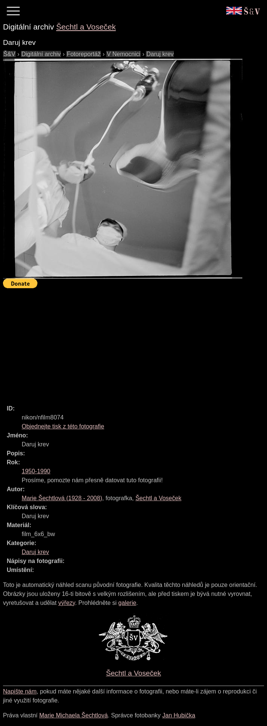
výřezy (66, 603)
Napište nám (20, 691)
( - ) (62, 498)
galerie (127, 603)
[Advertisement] (135, 343)
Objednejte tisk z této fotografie (63, 426)
